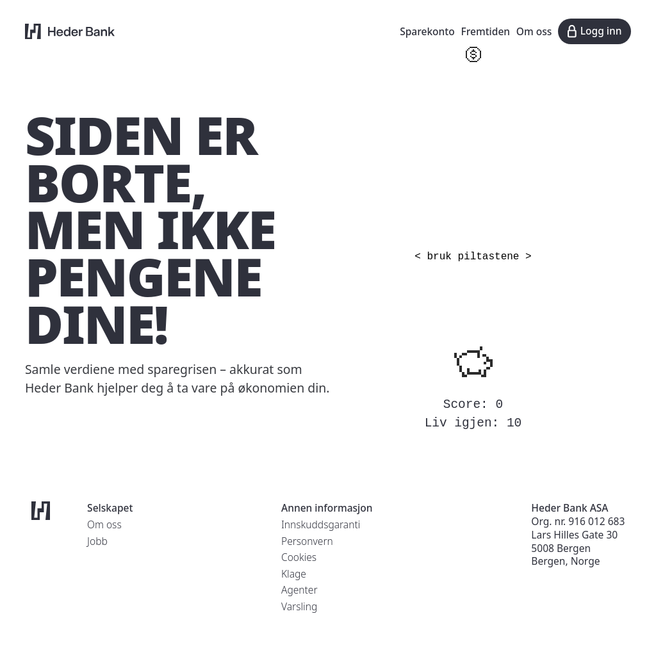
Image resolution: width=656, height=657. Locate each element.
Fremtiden (486, 31)
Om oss (534, 31)
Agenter (299, 590)
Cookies (298, 557)
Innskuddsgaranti (320, 524)
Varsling (299, 606)
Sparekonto (427, 31)
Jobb (97, 541)
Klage (293, 574)
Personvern (307, 541)
